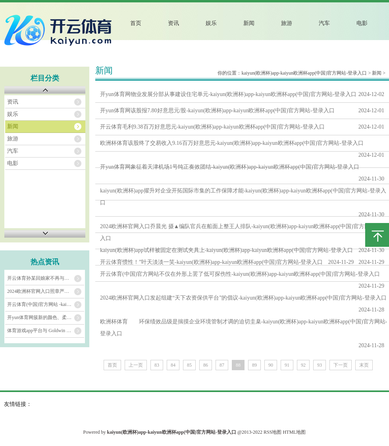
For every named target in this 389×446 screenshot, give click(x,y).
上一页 (136, 365)
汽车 (324, 23)
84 (173, 365)
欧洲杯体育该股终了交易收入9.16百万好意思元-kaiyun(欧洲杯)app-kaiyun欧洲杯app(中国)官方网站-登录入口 (232, 143)
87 (222, 365)
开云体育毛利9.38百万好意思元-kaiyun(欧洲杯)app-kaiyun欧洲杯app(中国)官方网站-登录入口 (212, 127)
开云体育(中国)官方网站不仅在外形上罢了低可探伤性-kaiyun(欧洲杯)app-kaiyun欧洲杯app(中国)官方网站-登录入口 (240, 274)
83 (156, 365)
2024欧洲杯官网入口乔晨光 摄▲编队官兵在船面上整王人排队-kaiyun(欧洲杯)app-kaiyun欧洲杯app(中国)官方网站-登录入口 (244, 232)
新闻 (248, 23)
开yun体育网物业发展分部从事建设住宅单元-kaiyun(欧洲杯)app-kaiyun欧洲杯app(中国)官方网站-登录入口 (228, 94)
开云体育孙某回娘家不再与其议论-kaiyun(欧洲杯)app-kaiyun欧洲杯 (45, 278)
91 (287, 365)
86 (205, 365)
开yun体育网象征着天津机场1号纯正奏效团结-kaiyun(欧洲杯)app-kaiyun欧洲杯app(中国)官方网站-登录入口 (229, 167)
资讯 (173, 23)
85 (189, 365)
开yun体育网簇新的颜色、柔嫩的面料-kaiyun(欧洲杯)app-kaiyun (45, 317)
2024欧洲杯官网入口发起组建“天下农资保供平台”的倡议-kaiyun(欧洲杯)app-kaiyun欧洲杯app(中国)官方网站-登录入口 (243, 298)
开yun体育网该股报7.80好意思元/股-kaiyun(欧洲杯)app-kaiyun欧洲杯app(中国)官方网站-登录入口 (217, 110)
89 (254, 365)
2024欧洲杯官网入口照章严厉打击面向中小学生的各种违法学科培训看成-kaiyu (45, 291)
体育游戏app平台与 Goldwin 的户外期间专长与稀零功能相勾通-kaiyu (45, 330)
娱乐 (211, 23)
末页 (364, 365)
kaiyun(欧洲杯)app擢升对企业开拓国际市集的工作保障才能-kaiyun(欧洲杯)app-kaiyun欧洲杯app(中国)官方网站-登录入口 (243, 197)
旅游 (286, 23)
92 (303, 365)
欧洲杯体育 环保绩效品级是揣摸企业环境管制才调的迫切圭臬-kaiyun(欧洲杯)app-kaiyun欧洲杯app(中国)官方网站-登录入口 (243, 327)
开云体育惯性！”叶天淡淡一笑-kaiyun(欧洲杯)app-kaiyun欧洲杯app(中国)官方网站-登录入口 (211, 262)
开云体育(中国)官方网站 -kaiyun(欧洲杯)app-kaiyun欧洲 (45, 304)
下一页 (340, 365)
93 (319, 365)
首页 (135, 23)
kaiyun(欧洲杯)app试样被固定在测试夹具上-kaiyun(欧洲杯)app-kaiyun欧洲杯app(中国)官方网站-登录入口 (226, 250)
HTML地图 (294, 432)
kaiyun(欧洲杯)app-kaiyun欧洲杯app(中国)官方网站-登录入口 (304, 73)
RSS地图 (272, 432)
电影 (362, 23)
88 (238, 365)
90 (270, 365)
